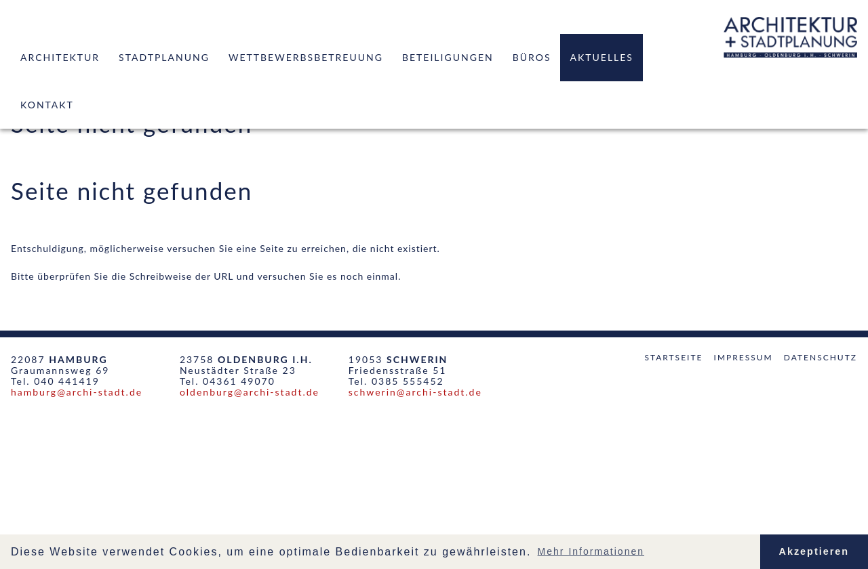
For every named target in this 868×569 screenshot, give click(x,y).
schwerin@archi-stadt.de (415, 392)
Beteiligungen (448, 57)
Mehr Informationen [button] (591, 551)
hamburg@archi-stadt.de (76, 392)
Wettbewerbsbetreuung (306, 57)
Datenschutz (820, 357)
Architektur (60, 57)
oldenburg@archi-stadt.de (249, 392)
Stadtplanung (164, 57)
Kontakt (47, 104)
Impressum (743, 357)
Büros (532, 57)
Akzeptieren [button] (814, 551)
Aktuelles (601, 57)
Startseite (673, 357)
